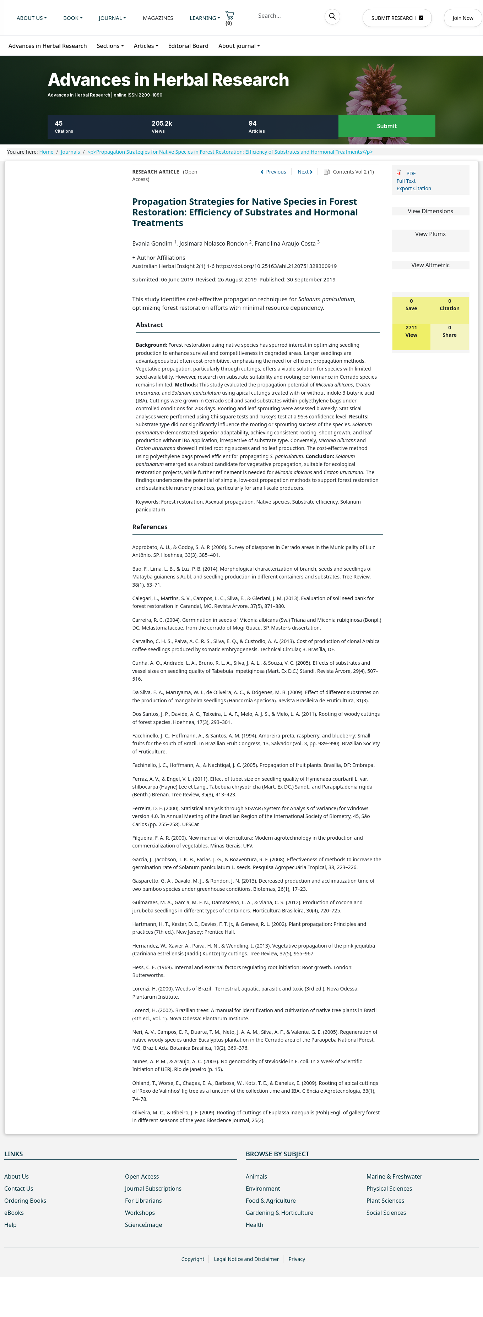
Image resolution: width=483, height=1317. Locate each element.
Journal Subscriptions (153, 1188)
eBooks (14, 1213)
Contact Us (18, 1188)
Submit (387, 126)
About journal (237, 46)
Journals (70, 151)
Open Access (142, 1176)
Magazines (158, 17)
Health (255, 1225)
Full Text (406, 180)
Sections (108, 46)
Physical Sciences (389, 1188)
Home (46, 151)
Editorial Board (188, 46)
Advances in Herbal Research (48, 46)
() (230, 18)
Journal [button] (110, 17)
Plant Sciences (385, 1200)
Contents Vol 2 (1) (353, 171)
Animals (256, 1176)
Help (10, 1225)
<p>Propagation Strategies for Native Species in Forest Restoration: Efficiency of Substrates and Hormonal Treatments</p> (230, 151)
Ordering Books (25, 1200)
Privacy (296, 1259)
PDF (411, 173)
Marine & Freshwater (394, 1176)
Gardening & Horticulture (279, 1213)
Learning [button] (203, 17)
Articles (144, 46)
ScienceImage (143, 1225)
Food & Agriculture (271, 1200)
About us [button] (30, 17)
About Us (16, 1176)
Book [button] (70, 17)
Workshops (140, 1213)
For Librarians (143, 1200)
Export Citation (414, 188)
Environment (263, 1188)
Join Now (463, 18)
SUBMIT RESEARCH (397, 18)
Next (303, 171)
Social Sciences (386, 1213)
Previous (276, 171)
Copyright (193, 1259)
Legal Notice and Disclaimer (246, 1259)
